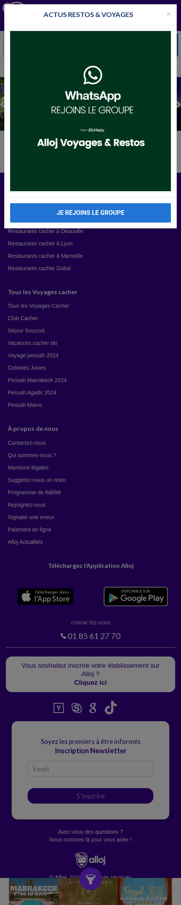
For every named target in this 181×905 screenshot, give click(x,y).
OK (144, 895)
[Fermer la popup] (168, 13)
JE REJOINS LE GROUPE (91, 212)
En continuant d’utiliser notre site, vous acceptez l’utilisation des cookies (70, 895)
